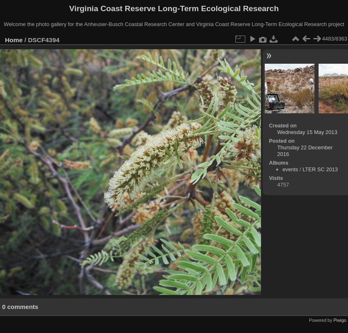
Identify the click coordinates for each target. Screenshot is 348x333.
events (290, 169)
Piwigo (340, 320)
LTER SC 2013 (320, 169)
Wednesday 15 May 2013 (307, 132)
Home (14, 39)
